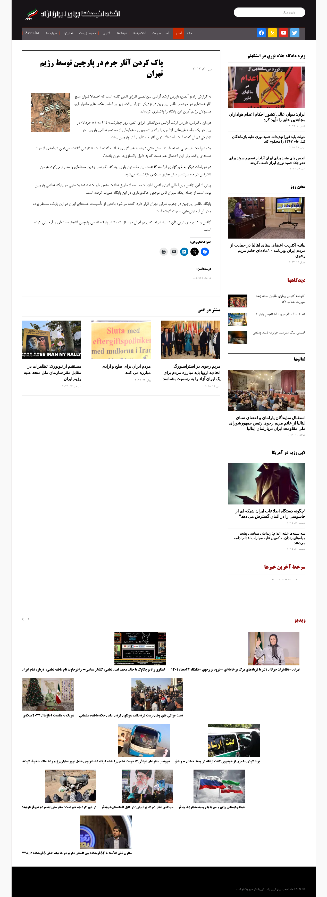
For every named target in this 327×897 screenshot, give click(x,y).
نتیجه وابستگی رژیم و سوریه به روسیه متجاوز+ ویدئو (211, 807)
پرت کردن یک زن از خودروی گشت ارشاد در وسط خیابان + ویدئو (217, 761)
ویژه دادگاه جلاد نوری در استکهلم (276, 56)
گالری (106, 33)
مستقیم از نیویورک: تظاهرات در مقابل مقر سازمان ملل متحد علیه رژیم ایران (52, 372)
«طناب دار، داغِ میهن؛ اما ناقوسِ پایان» (280, 315)
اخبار (178, 33)
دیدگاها (122, 33)
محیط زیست (87, 33)
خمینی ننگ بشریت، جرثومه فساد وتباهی (278, 333)
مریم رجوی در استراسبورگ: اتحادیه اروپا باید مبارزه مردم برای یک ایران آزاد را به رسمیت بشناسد (191, 372)
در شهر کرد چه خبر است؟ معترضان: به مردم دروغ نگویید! (59, 807)
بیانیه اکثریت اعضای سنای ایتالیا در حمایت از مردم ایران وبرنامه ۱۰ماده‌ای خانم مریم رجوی (267, 250)
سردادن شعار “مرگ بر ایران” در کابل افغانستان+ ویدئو (137, 807)
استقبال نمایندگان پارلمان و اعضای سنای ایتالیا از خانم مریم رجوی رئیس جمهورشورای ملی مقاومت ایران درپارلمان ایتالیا (267, 423)
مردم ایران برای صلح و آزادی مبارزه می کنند (126, 369)
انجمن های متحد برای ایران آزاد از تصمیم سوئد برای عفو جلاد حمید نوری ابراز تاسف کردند (267, 160)
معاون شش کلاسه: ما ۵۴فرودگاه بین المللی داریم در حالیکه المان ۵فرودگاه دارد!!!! (77, 853)
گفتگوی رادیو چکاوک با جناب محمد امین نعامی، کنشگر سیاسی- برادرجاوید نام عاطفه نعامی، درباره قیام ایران (94, 670)
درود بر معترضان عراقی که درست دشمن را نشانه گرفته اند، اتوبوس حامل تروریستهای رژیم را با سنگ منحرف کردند (96, 761)
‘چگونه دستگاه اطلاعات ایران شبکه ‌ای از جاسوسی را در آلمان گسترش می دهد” (270, 513)
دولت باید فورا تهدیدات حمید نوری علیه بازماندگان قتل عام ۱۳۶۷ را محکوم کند (268, 139)
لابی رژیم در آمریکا (288, 453)
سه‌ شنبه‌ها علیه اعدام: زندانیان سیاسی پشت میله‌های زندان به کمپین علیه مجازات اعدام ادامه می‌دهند (269, 538)
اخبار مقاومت (160, 33)
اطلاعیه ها (139, 33)
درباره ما (51, 33)
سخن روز (297, 187)
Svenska (32, 33)
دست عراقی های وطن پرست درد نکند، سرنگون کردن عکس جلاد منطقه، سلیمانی (131, 715)
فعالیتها (68, 33)
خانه (189, 33)
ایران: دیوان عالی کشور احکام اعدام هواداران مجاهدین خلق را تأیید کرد (267, 117)
